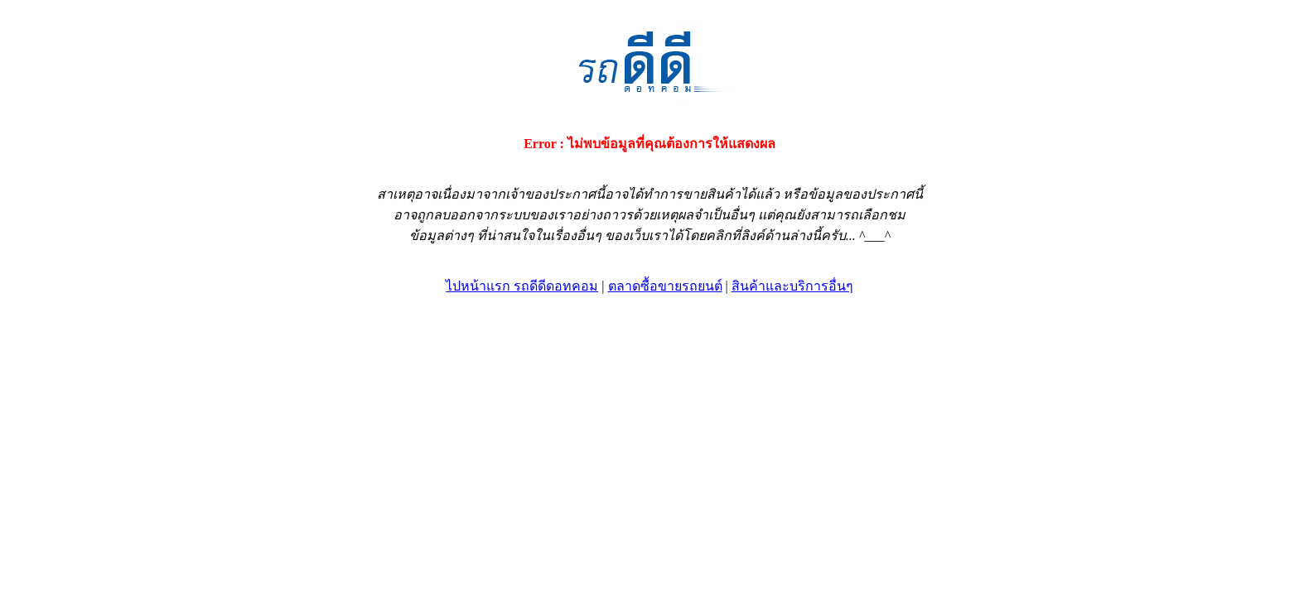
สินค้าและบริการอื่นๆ (792, 286)
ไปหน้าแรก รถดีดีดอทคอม (522, 286)
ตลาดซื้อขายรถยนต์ (665, 286)
